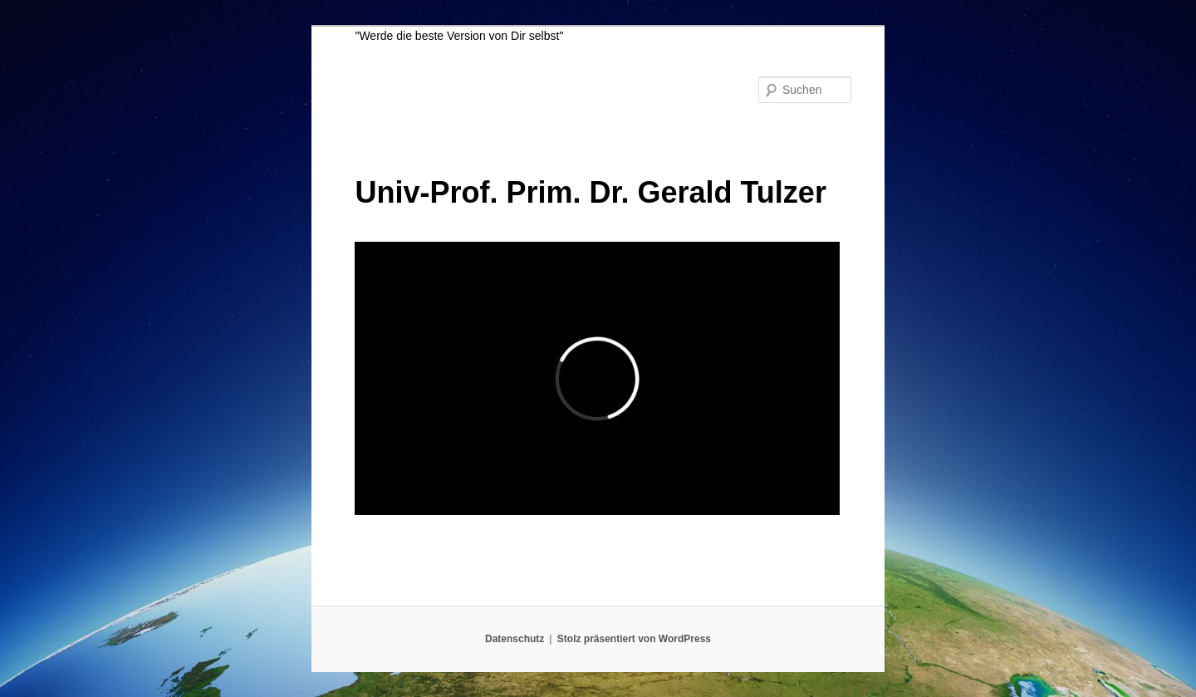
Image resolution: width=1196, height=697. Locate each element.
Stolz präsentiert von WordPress (634, 639)
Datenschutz (514, 639)
